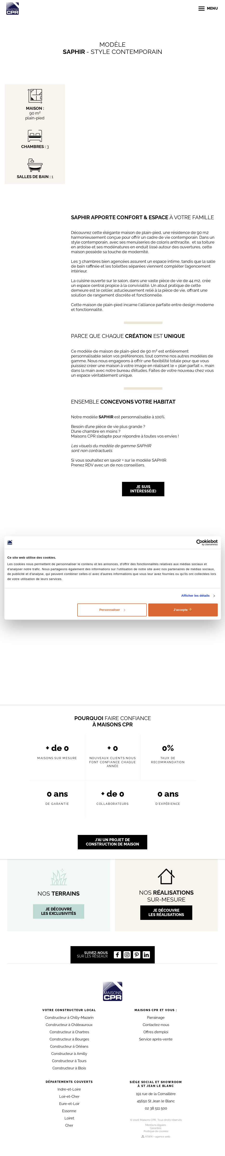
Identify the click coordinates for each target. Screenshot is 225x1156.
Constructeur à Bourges (69, 1039)
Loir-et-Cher (69, 1096)
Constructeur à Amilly (69, 1054)
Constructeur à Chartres (69, 1032)
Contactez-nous (156, 1025)
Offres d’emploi (155, 1032)
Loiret (69, 1118)
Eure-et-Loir (69, 1104)
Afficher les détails (195, 596)
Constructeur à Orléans (69, 1046)
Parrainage (156, 1017)
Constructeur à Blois (69, 1068)
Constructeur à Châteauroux (69, 1025)
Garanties (155, 1128)
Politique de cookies (156, 1131)
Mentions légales (155, 1125)
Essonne (69, 1111)
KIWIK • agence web (155, 1136)
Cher (69, 1125)
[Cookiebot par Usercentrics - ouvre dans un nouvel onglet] (197, 542)
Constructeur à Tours (69, 1061)
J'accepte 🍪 (183, 610)
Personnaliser (112, 610)
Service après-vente (156, 1039)
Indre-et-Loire (69, 1089)
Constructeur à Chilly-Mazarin (69, 1017)
